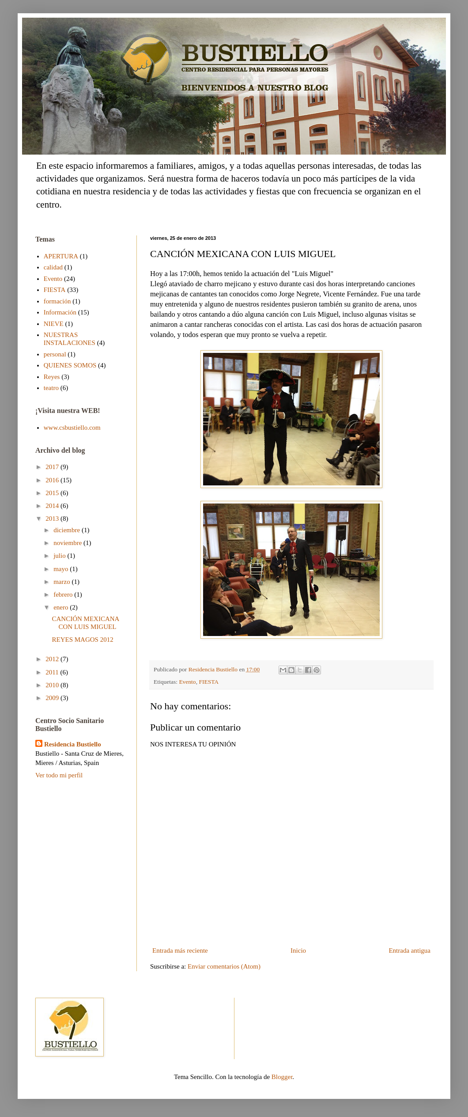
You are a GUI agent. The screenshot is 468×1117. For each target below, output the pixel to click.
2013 (52, 518)
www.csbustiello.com (72, 427)
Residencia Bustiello (72, 744)
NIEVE (54, 323)
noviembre (68, 542)
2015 (52, 492)
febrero (63, 594)
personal (55, 354)
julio (60, 555)
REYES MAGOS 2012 (82, 639)
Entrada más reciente (180, 950)
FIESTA (209, 681)
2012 (52, 659)
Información (60, 312)
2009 (52, 697)
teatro (51, 387)
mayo (61, 568)
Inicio (298, 950)
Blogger (282, 1076)
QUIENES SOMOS (70, 365)
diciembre (67, 530)
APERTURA (61, 256)
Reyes (52, 376)
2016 (52, 480)
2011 (52, 672)
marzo (62, 581)
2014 (52, 505)
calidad (53, 267)
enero (61, 607)
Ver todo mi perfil (59, 775)
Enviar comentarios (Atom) (224, 966)
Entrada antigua (409, 950)
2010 (52, 685)
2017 (52, 466)
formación (57, 301)
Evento (187, 681)
